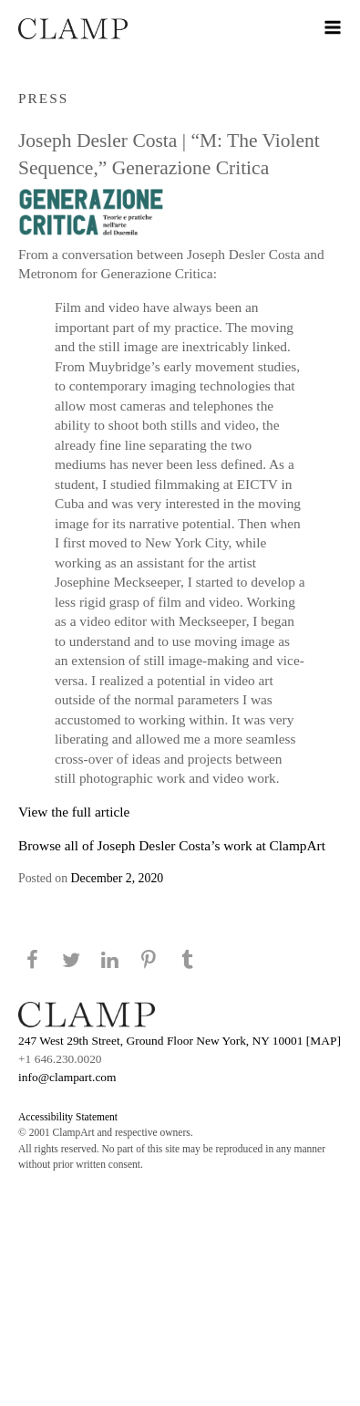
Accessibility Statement (68, 1116)
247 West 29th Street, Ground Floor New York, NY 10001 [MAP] (179, 1040)
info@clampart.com (67, 1077)
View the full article (73, 811)
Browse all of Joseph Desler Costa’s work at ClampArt (171, 845)
